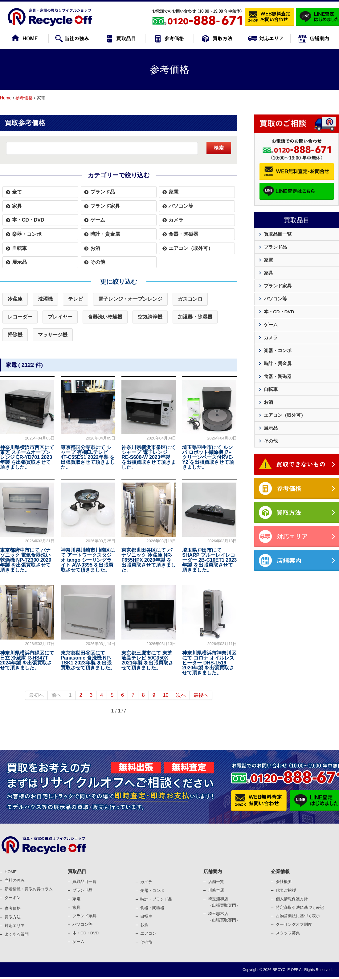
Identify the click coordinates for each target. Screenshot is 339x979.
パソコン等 (181, 206)
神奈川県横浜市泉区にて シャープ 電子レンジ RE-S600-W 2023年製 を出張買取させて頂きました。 (148, 457)
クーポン (13, 897)
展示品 (19, 262)
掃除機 (15, 334)
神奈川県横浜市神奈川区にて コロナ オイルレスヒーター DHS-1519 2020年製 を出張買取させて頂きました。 (209, 662)
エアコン (148, 933)
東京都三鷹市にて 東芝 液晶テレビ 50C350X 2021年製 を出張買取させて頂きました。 (147, 660)
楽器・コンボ (27, 234)
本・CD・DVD (28, 220)
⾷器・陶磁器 (152, 907)
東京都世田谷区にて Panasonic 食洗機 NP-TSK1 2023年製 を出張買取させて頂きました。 (88, 660)
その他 (97, 262)
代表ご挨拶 (286, 890)
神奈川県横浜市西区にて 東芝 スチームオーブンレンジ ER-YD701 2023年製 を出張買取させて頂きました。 (27, 457)
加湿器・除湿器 (195, 316)
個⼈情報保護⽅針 (292, 899)
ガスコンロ (190, 299)
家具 (17, 206)
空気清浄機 (150, 316)
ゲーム (97, 220)
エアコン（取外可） (191, 248)
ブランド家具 (105, 206)
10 (166, 695)
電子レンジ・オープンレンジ (130, 299)
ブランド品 (102, 192)
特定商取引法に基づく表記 (300, 907)
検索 (219, 147)
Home (5, 97)
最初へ (36, 695)
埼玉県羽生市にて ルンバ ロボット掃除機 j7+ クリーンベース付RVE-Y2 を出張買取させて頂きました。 (208, 457)
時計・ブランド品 (156, 899)
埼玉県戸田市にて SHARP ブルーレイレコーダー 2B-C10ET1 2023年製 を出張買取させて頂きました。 (209, 560)
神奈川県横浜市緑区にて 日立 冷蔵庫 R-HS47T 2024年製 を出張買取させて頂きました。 (27, 660)
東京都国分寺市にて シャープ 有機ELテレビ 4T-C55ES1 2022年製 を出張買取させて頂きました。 (88, 457)
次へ (181, 695)
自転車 (19, 248)
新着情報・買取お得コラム (29, 889)
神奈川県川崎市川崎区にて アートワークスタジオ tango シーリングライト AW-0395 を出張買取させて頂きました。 (88, 560)
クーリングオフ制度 (294, 924)
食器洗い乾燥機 (105, 316)
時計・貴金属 (105, 234)
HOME (11, 871)
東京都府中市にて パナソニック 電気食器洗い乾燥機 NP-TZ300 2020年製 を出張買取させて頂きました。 (25, 560)
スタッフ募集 (288, 933)
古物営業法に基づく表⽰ (298, 915)
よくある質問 (17, 934)
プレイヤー (60, 316)
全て (17, 192)
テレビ (75, 299)
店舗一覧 (216, 881)
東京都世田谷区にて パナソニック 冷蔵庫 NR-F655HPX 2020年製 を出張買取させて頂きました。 (148, 560)
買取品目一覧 (278, 234)
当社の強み (15, 880)
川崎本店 (216, 890)
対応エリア (15, 925)
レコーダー (20, 316)
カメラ (176, 220)
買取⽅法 (13, 917)
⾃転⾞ (146, 916)
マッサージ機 (52, 334)
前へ (56, 695)
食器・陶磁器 (183, 234)
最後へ (201, 695)
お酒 (95, 248)
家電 (173, 192)
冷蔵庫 (15, 299)
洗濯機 (45, 299)
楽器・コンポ (152, 890)
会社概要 (284, 881)
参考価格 (24, 97)
